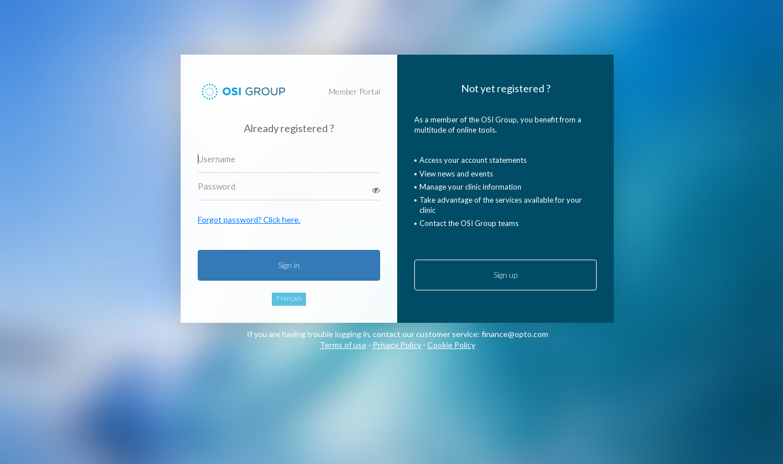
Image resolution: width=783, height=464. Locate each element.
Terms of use (343, 345)
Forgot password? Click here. (249, 219)
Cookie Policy (451, 345)
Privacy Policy (397, 345)
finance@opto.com (515, 334)
